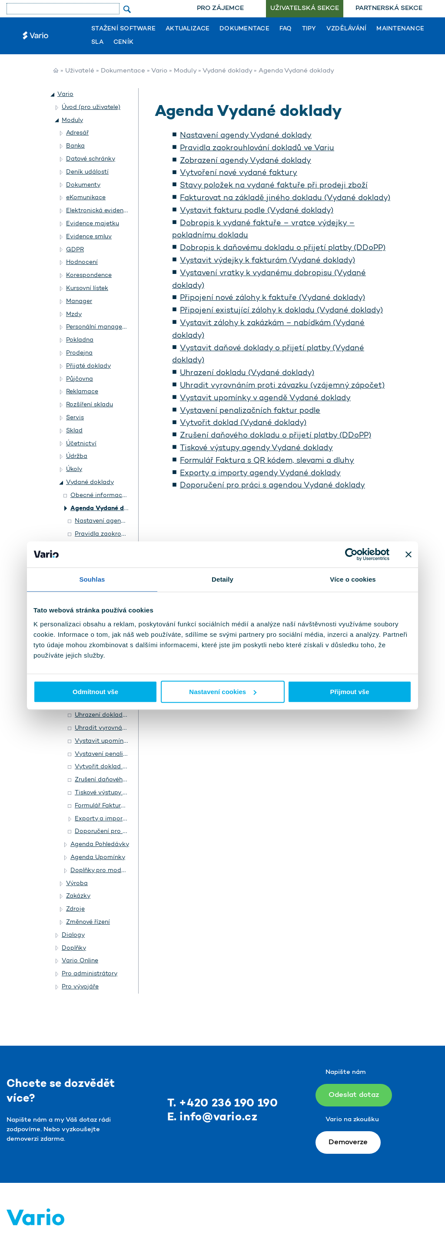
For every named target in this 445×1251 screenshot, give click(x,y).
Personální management (101, 327)
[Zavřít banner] (408, 554)
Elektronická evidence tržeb (106, 210)
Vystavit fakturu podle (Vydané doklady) (256, 211)
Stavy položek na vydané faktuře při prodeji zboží (274, 186)
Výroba (77, 883)
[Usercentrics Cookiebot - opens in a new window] (351, 554)
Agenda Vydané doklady (107, 508)
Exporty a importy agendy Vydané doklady (260, 473)
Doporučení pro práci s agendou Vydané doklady (272, 486)
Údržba (76, 456)
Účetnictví (81, 444)
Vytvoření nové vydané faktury (238, 173)
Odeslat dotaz (354, 1095)
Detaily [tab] (222, 579)
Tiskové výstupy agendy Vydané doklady (256, 448)
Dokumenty (83, 185)
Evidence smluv (89, 237)
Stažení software (123, 29)
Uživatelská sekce (304, 8)
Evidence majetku (92, 224)
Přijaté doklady (88, 366)
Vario (159, 71)
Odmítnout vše (95, 691)
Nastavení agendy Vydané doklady (246, 136)
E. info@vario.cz (212, 1117)
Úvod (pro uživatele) (91, 107)
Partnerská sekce (388, 8)
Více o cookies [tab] (353, 579)
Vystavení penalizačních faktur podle (250, 411)
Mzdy (74, 314)
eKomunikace (86, 197)
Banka (75, 146)
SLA (97, 43)
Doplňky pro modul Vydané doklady (122, 870)
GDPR (75, 250)
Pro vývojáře (80, 987)
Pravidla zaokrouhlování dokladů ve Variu (257, 148)
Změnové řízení (88, 922)
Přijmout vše (349, 691)
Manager (79, 301)
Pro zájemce (220, 8)
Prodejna (79, 353)
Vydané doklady (227, 71)
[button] (53, 94)
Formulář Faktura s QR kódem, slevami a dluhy (267, 461)
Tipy (309, 29)
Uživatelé (79, 71)
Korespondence (89, 275)
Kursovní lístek (87, 288)
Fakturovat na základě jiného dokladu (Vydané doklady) (285, 198)
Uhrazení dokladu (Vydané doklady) (247, 373)
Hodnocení (82, 262)
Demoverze (348, 1142)
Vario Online (80, 961)
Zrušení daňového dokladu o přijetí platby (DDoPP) (275, 436)
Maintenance (400, 29)
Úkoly (74, 469)
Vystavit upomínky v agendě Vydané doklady (265, 398)
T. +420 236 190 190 (222, 1103)
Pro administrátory (89, 974)
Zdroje (75, 909)
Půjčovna (79, 379)
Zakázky (78, 896)
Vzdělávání (346, 29)
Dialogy (73, 935)
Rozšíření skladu (89, 405)
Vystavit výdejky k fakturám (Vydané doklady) (267, 261)
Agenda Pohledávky (99, 844)
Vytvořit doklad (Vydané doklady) (243, 423)
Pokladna (79, 340)
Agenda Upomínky (97, 857)
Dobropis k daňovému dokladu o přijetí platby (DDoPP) (282, 248)
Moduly (185, 71)
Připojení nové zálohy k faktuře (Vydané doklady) (272, 298)
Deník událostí (87, 172)
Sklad (74, 431)
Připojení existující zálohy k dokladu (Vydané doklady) (281, 311)
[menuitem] (220, 8)
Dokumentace (244, 29)
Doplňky (74, 948)
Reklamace (82, 391)
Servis (75, 418)
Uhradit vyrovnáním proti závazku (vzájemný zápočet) (282, 386)
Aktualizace (187, 29)
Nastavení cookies (222, 691)
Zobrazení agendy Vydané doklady (245, 161)
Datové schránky (90, 159)
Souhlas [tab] (92, 579)
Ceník (123, 43)
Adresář (77, 133)
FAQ (285, 29)
